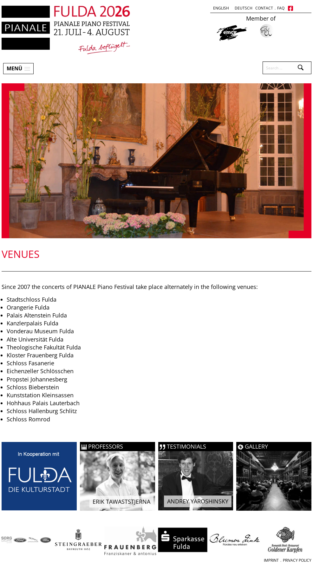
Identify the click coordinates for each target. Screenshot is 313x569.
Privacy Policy (297, 560)
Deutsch (243, 8)
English (221, 8)
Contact (264, 8)
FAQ (280, 8)
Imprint (271, 560)
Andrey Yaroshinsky (197, 501)
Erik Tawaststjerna (121, 501)
